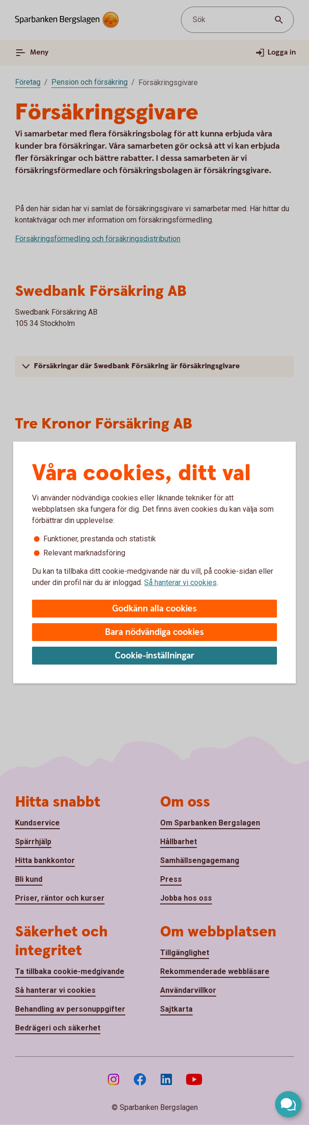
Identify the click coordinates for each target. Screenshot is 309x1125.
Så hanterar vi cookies (180, 582)
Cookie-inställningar (155, 656)
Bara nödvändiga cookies (154, 632)
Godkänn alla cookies (154, 609)
